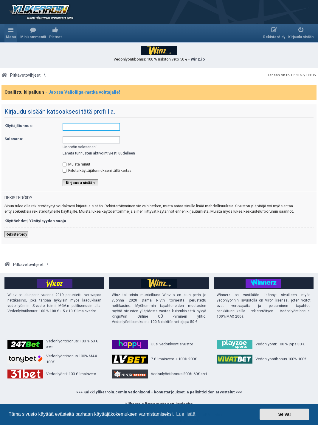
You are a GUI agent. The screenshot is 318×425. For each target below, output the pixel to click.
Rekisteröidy (16, 234)
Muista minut (76, 164)
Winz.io (198, 59)
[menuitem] (33, 33)
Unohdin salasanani (80, 147)
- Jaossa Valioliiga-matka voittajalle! (82, 92)
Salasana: (13, 139)
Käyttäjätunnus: (18, 125)
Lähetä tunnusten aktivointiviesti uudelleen (99, 153)
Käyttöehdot (15, 221)
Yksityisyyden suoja (47, 221)
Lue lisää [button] (185, 414)
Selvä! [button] (284, 414)
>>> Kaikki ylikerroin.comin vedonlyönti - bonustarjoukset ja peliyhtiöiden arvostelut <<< (159, 392)
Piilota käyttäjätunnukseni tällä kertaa (97, 170)
